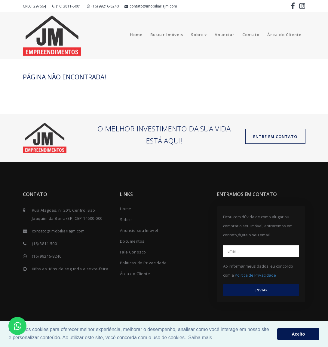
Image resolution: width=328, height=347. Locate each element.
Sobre (199, 34)
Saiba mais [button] (200, 337)
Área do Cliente (284, 34)
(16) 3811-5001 (66, 6)
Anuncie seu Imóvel (139, 230)
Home (136, 34)
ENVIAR (261, 290)
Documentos (132, 241)
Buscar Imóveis (166, 34)
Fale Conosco (133, 252)
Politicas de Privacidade (143, 263)
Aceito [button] (298, 334)
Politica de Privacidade (255, 275)
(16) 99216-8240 (103, 6)
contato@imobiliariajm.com (150, 6)
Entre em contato (275, 136)
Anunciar (225, 34)
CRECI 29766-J (34, 6)
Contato (250, 34)
